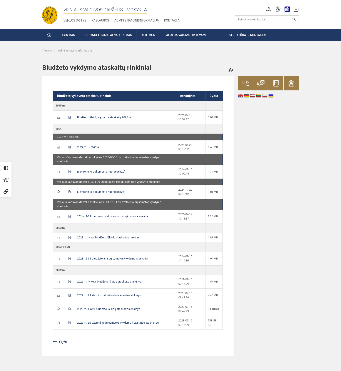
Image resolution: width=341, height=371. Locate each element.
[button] (269, 9)
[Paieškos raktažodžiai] (267, 19)
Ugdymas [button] (68, 35)
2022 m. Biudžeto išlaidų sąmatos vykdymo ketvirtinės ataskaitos (118, 322)
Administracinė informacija (136, 20)
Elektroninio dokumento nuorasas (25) (101, 191)
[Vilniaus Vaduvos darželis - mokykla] (49, 14)
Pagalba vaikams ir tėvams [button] (185, 35)
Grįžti (63, 342)
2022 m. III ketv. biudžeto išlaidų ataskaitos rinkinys (109, 295)
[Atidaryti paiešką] (294, 19)
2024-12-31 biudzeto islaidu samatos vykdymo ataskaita (112, 216)
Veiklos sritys (75, 20)
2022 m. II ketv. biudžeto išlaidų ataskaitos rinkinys (108, 309)
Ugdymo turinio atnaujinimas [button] (108, 35)
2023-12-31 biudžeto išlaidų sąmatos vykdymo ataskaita (112, 258)
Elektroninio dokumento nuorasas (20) (101, 171)
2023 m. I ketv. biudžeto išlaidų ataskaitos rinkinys (108, 237)
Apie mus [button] (148, 35)
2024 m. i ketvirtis (88, 147)
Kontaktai (172, 20)
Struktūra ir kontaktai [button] (247, 35)
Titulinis (47, 50)
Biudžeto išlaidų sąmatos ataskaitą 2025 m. (104, 117)
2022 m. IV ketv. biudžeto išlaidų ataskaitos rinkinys (109, 281)
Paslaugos (100, 20)
